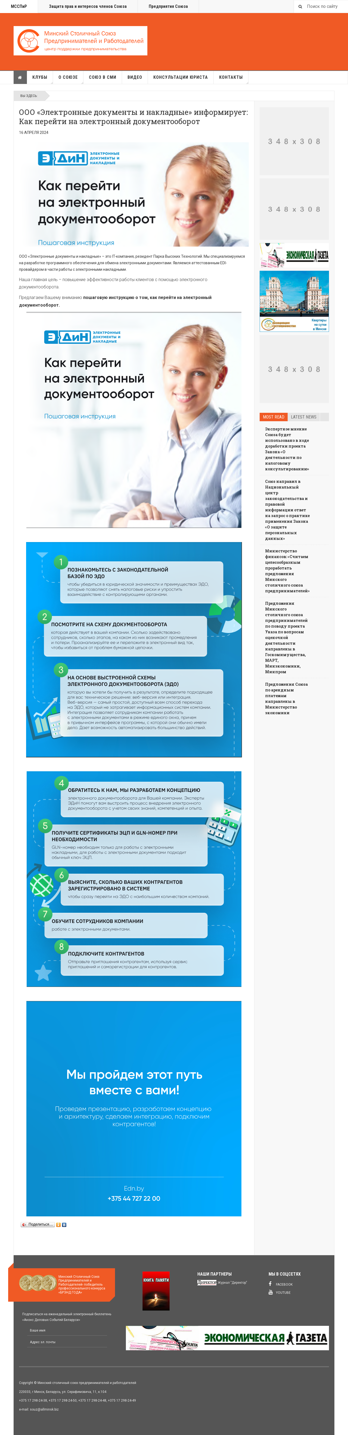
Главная (20, 77)
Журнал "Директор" (232, 1283)
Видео (135, 77)
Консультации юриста (180, 77)
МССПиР (19, 6)
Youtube (280, 1292)
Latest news (303, 417)
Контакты (233, 79)
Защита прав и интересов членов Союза (88, 6)
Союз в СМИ (102, 77)
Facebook (281, 1284)
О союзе (70, 79)
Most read (273, 417)
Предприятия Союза (168, 6)
